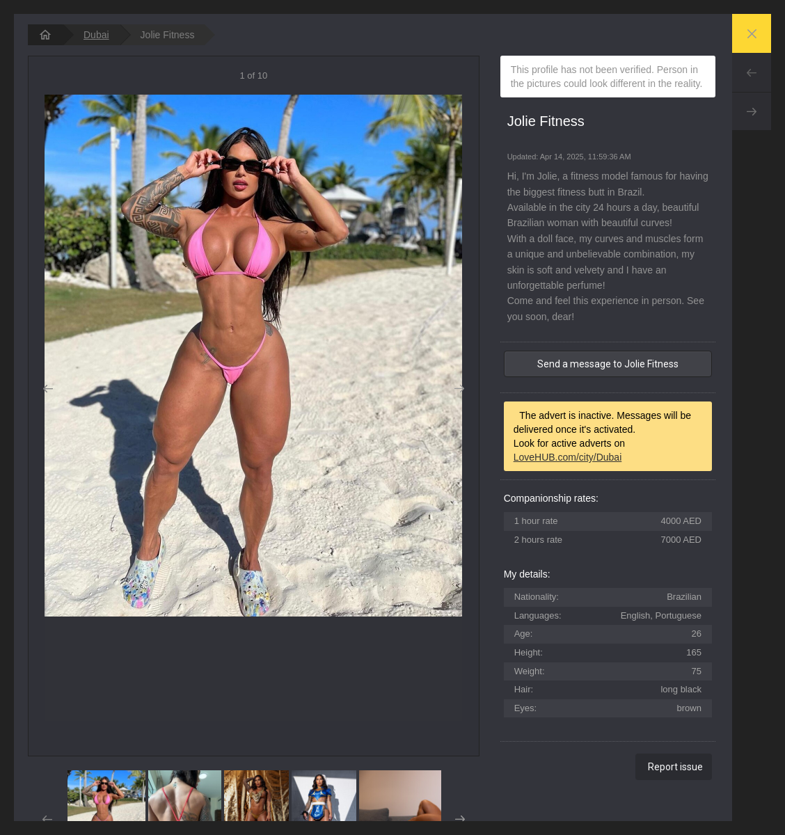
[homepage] (45, 34)
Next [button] (460, 389)
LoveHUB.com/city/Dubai (568, 457)
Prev (751, 72)
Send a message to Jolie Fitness (608, 363)
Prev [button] (48, 389)
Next (751, 111)
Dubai (96, 34)
